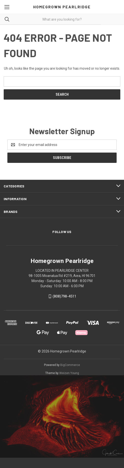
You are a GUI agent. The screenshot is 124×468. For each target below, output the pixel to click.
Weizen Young (69, 373)
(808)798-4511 (64, 296)
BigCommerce (70, 365)
